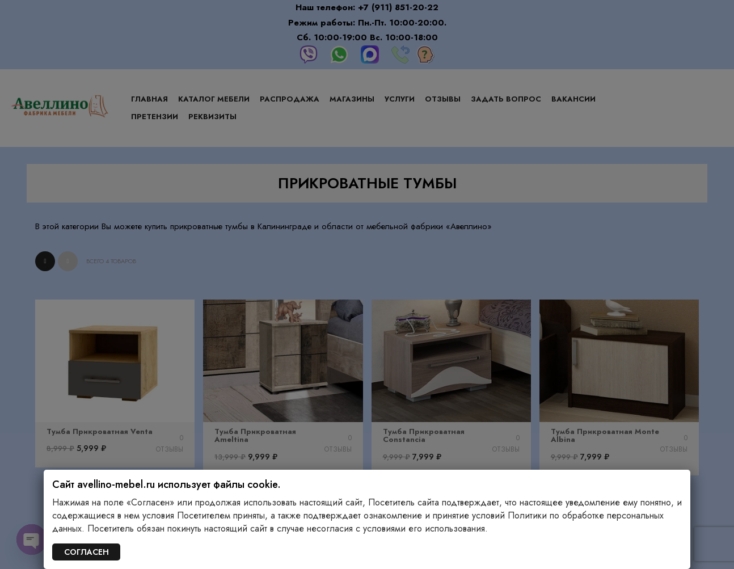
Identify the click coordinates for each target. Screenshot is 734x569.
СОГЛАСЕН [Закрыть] (86, 552)
